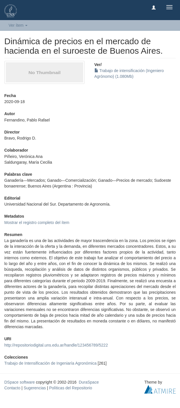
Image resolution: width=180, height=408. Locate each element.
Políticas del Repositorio (70, 388)
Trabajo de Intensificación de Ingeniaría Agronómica (50, 363)
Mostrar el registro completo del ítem (36, 222)
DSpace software (19, 382)
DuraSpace (89, 382)
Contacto (12, 388)
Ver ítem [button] (18, 25)
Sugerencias (34, 388)
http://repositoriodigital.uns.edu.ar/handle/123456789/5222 (56, 345)
